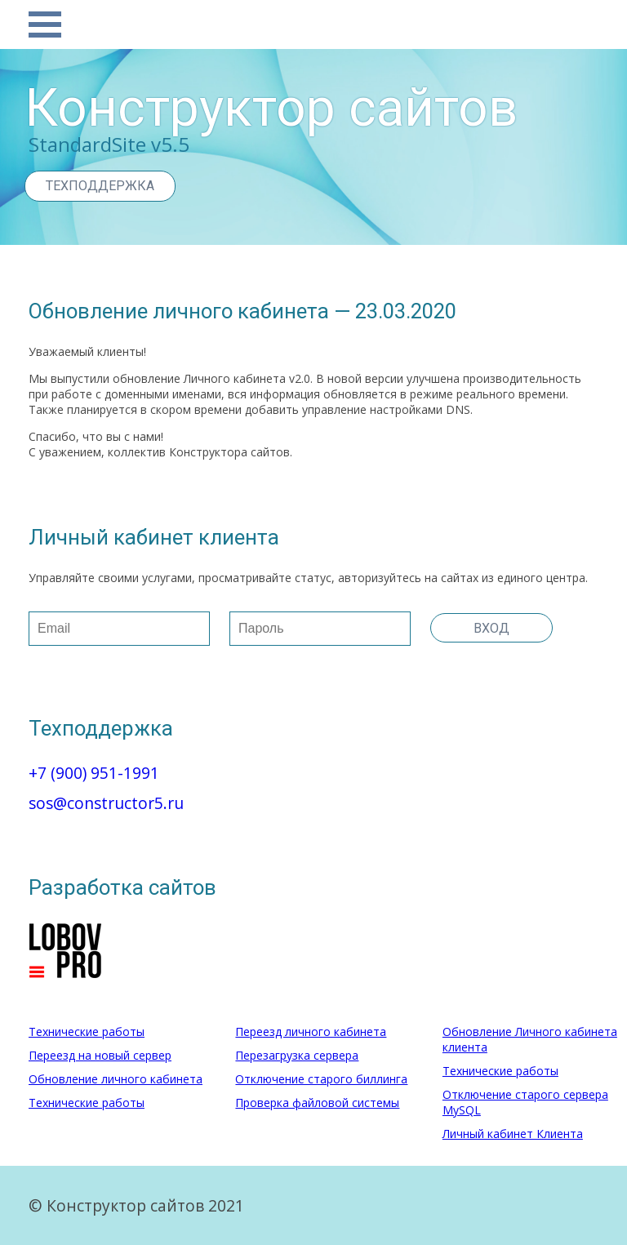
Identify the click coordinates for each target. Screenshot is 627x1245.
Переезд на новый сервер (100, 1055)
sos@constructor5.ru (106, 803)
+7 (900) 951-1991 (94, 773)
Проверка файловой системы (317, 1102)
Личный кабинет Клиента (512, 1133)
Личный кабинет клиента (154, 537)
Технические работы (87, 1031)
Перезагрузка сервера (296, 1055)
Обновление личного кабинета (115, 1079)
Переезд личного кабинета (310, 1031)
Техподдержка (100, 185)
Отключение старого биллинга (321, 1079)
